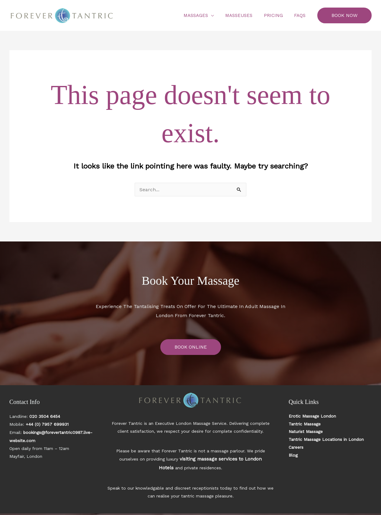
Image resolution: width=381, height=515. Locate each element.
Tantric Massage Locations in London (327, 440)
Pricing (276, 15)
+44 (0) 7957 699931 (47, 424)
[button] (344, 15)
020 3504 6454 (44, 416)
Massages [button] (203, 15)
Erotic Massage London (313, 416)
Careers (296, 447)
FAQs (301, 15)
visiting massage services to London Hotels (216, 458)
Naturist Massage (306, 432)
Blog (293, 455)
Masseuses (244, 15)
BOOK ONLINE (190, 347)
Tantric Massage (305, 424)
